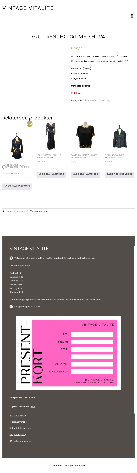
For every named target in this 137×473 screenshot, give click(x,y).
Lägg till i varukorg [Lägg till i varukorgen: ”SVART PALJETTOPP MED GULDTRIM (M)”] (85, 174)
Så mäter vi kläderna (20, 441)
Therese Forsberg (15, 211)
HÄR (33, 406)
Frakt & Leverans (18, 421)
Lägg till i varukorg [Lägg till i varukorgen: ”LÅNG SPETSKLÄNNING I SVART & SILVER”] (51, 174)
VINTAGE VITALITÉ (28, 8)
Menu (68, 22)
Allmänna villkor (18, 415)
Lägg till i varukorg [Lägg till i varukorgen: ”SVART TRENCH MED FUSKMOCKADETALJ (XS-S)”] (17, 185)
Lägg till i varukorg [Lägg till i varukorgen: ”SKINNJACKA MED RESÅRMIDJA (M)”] (120, 174)
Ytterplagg (104, 100)
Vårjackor (93, 100)
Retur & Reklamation (20, 428)
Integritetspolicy (18, 434)
